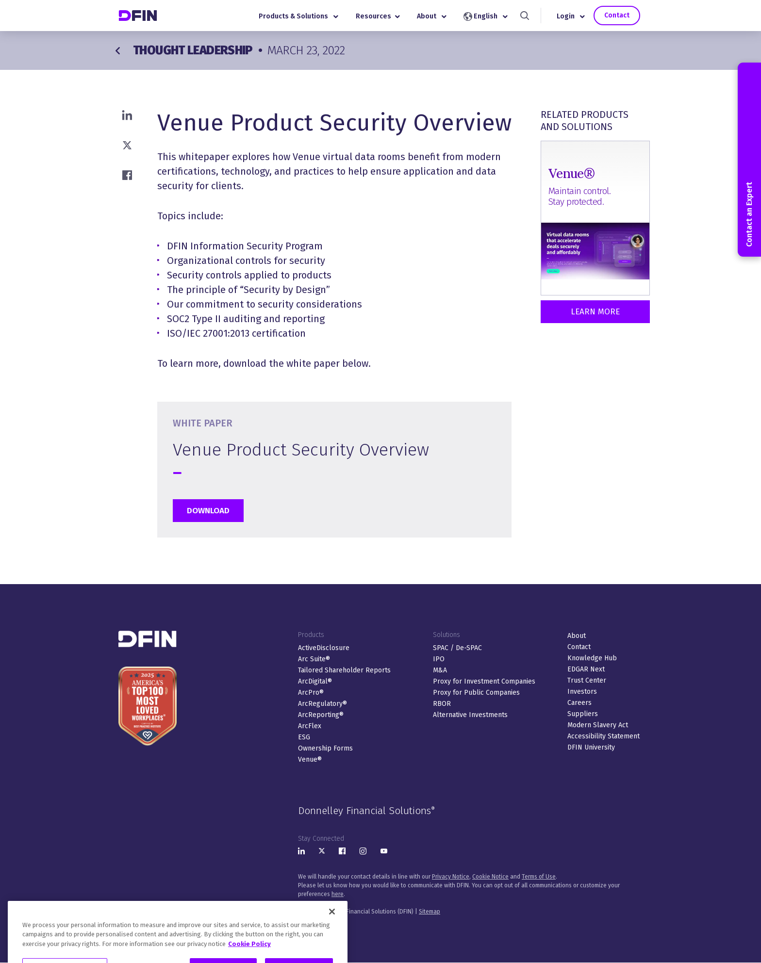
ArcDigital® (315, 681)
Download (208, 511)
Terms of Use (539, 876)
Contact (616, 15)
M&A (440, 670)
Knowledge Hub (592, 658)
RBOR (442, 704)
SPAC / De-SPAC (457, 648)
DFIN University (591, 747)
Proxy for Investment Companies (484, 681)
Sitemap (429, 911)
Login (571, 16)
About (432, 16)
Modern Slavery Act (597, 725)
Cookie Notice (490, 876)
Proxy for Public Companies (476, 692)
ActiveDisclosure (323, 648)
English (485, 16)
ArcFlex (309, 726)
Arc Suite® (314, 659)
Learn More (595, 312)
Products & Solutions (298, 16)
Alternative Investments (470, 715)
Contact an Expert (749, 159)
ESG (304, 737)
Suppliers (582, 714)
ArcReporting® (321, 715)
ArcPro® (311, 692)
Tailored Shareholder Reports (344, 670)
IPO (439, 659)
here (337, 894)
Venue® (310, 759)
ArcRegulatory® (322, 704)
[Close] (332, 932)
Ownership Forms (325, 748)
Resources (378, 16)
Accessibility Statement (603, 736)
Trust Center (586, 680)
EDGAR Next (586, 669)
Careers (579, 703)
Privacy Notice (450, 876)
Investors (582, 691)
